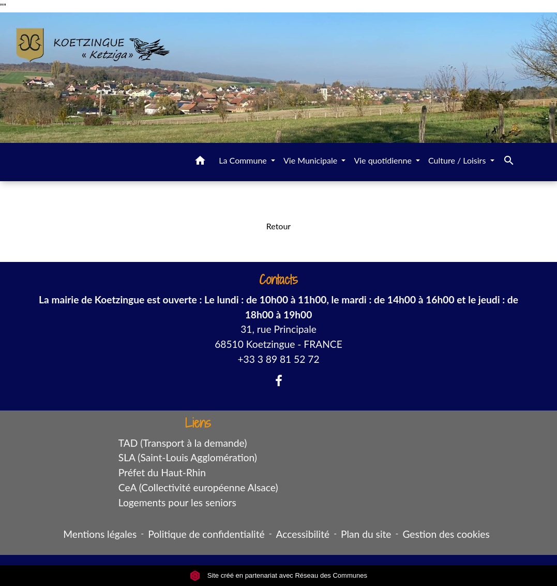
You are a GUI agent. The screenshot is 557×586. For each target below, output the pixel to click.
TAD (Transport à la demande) (182, 443)
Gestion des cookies (445, 534)
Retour (278, 226)
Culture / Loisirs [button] (458, 160)
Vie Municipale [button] (311, 160)
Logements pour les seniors (177, 502)
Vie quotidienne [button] (384, 160)
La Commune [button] (244, 160)
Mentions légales (100, 534)
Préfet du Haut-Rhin (162, 472)
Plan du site (366, 534)
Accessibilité (303, 534)
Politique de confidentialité (206, 534)
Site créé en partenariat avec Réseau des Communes (278, 575)
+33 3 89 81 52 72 (278, 359)
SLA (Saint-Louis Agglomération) (187, 457)
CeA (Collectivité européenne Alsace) (198, 487)
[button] (200, 162)
